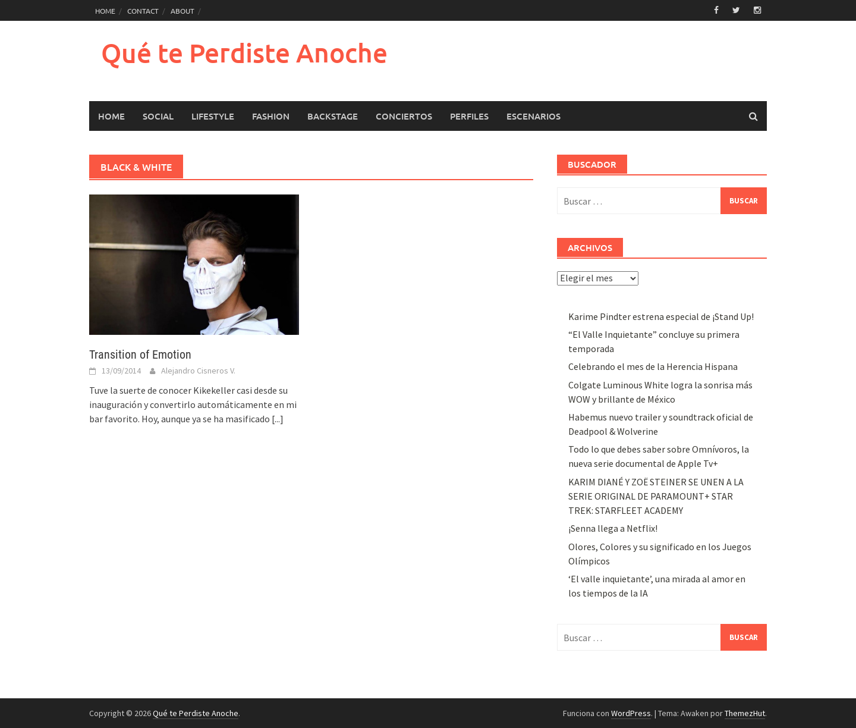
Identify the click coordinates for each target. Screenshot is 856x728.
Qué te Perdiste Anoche (244, 52)
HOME (105, 10)
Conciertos (404, 116)
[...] (278, 419)
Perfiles (469, 116)
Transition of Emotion (140, 354)
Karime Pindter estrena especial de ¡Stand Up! (661, 316)
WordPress (631, 713)
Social (158, 116)
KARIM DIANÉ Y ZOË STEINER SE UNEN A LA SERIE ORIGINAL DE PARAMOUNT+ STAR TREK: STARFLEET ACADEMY (656, 496)
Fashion (270, 116)
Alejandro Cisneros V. (198, 370)
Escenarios (533, 116)
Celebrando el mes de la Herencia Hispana (653, 366)
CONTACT (143, 10)
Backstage (332, 116)
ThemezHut (745, 713)
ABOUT (182, 10)
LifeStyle (212, 116)
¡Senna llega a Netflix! (612, 528)
